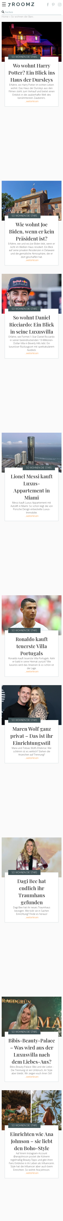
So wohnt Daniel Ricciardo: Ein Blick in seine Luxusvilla (31, 324)
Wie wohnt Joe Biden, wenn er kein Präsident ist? (31, 231)
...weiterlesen (31, 101)
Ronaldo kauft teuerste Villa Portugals (32, 646)
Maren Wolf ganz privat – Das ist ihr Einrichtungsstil (31, 735)
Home (5, 16)
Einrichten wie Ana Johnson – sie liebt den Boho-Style (31, 1141)
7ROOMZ (21, 4)
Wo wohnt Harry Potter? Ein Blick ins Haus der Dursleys (31, 72)
